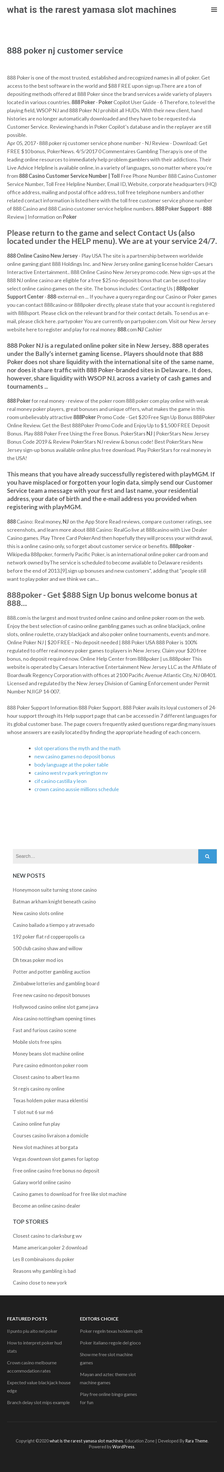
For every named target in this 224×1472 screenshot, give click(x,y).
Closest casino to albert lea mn (46, 1077)
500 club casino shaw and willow (47, 948)
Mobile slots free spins (37, 1042)
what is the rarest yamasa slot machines (91, 9)
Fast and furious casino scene (44, 1030)
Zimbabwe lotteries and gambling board (56, 983)
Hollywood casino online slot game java (55, 1007)
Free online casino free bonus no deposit (56, 1171)
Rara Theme (196, 1440)
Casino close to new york (40, 1283)
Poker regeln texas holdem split (111, 1331)
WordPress (123, 1446)
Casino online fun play (36, 1124)
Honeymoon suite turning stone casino (55, 890)
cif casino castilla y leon (60, 781)
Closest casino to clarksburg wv (47, 1236)
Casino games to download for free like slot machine (70, 1194)
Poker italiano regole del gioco (110, 1342)
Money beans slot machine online (48, 1054)
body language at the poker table (71, 764)
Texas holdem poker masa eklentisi (50, 1100)
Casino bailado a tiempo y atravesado (53, 925)
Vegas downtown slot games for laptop (56, 1159)
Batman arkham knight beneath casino (54, 901)
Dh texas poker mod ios (38, 960)
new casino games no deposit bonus (74, 756)
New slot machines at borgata (45, 1147)
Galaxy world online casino (42, 1182)
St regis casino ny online (38, 1089)
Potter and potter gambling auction (51, 972)
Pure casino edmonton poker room (50, 1065)
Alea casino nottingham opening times (54, 1018)
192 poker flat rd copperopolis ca (49, 937)
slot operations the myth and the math (77, 748)
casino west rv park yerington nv (71, 772)
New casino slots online (38, 913)
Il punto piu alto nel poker (32, 1331)
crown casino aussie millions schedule (76, 789)
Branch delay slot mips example (38, 1402)
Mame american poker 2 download (50, 1247)
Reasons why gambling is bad (44, 1271)
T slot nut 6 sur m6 (33, 1112)
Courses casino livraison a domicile (50, 1135)
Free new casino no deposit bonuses (51, 995)
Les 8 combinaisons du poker (43, 1259)
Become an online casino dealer (46, 1206)
